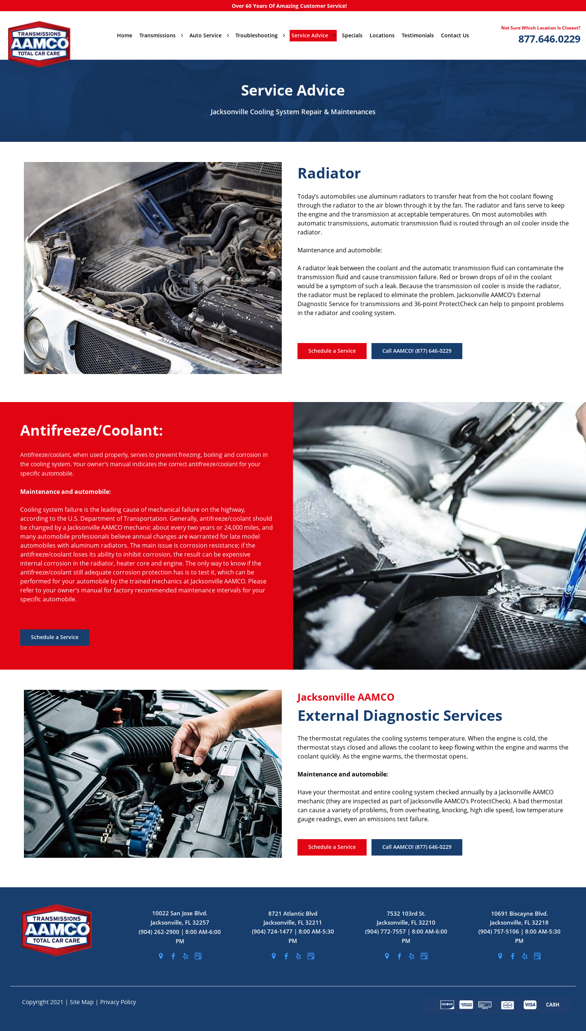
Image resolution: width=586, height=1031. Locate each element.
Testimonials (418, 35)
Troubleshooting (259, 35)
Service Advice (313, 35)
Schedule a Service (332, 350)
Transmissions (160, 35)
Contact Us (455, 35)
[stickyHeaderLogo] (44, 35)
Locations (382, 35)
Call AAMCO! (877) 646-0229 (416, 350)
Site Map (82, 1002)
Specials (352, 35)
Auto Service (208, 35)
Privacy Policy (118, 1002)
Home (124, 35)
